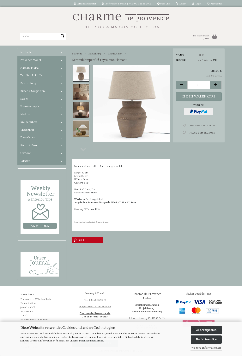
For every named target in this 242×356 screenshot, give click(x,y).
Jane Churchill (27, 307)
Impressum (26, 311)
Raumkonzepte (29, 106)
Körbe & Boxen (29, 145)
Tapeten (25, 160)
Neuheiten (26, 52)
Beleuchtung (28, 83)
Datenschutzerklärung (91, 340)
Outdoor (25, 153)
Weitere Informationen (206, 347)
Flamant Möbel (29, 67)
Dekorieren (27, 137)
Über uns (163, 4)
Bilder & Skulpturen (32, 91)
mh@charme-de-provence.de (95, 306)
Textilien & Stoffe (31, 75)
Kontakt (24, 315)
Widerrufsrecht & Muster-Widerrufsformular (34, 321)
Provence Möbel (30, 60)
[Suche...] (62, 36)
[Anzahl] (198, 85)
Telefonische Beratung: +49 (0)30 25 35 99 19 (126, 4)
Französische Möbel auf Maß (35, 299)
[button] (83, 149)
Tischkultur (27, 129)
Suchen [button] (181, 4)
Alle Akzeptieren (206, 330)
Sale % (24, 98)
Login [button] (196, 4)
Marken (25, 114)
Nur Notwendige (206, 339)
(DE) (215, 60)
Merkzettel (214, 4)
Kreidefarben (28, 122)
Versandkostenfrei (85, 4)
